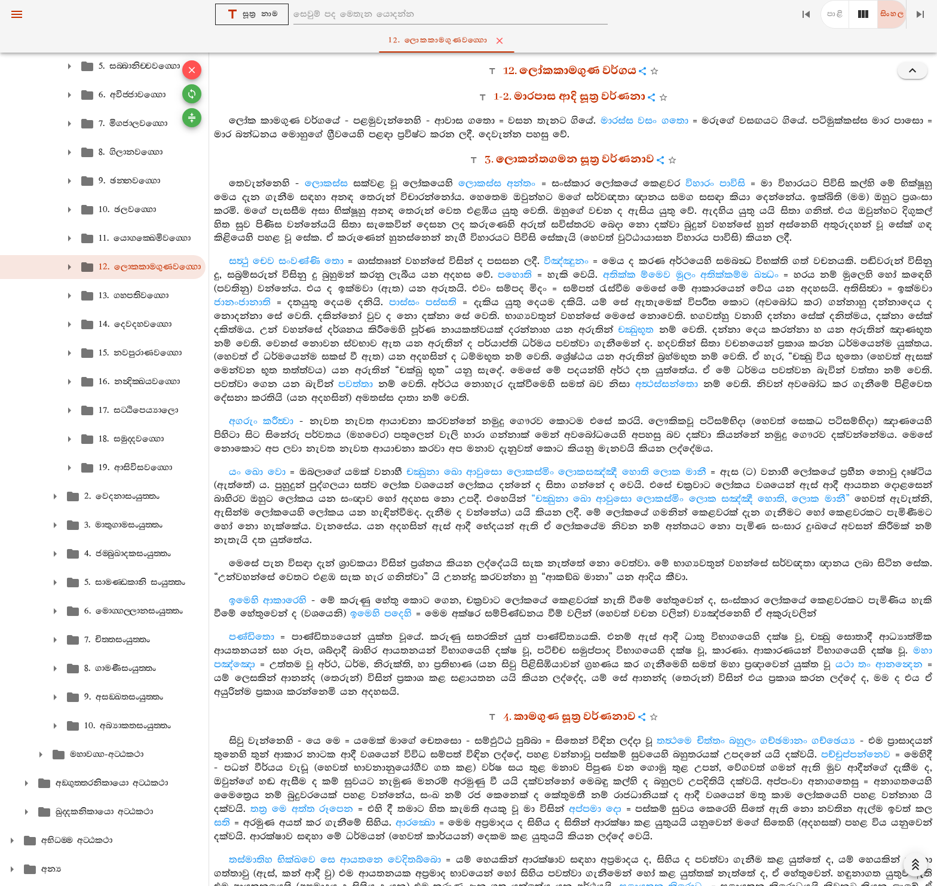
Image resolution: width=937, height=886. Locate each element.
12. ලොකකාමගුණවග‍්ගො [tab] (471, 40)
